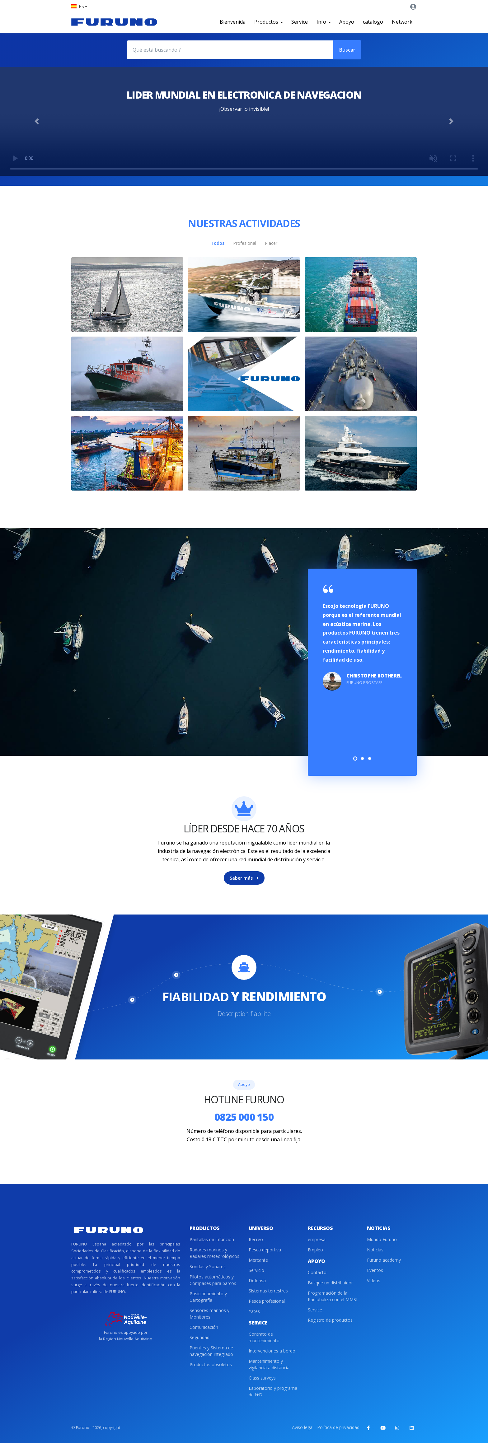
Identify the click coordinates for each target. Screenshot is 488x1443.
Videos (373, 1280)
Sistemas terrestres (268, 1291)
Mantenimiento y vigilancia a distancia (269, 1364)
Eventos (375, 1270)
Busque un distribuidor (330, 1283)
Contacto (317, 1272)
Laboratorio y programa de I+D (273, 1391)
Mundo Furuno (382, 1239)
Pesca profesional (267, 1301)
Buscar (347, 49)
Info (324, 21)
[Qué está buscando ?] (230, 49)
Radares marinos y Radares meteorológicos (214, 1253)
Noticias (375, 1250)
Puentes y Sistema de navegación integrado (211, 1351)
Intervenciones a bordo (272, 1351)
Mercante (258, 1260)
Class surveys (262, 1378)
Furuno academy (384, 1260)
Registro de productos (330, 1320)
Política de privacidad (338, 1427)
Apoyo (346, 21)
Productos (268, 21)
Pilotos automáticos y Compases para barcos (213, 1280)
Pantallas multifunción (212, 1239)
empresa (317, 1239)
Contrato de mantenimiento (264, 1337)
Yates (254, 1311)
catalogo (373, 21)
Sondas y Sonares (208, 1266)
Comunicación (204, 1327)
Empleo (315, 1250)
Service (299, 21)
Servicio (256, 1270)
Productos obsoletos (211, 1364)
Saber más (244, 878)
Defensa (257, 1280)
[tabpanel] (362, 638)
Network (402, 21)
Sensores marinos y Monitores (209, 1313)
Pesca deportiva (265, 1250)
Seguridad (199, 1337)
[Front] (114, 21)
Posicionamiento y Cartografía (208, 1297)
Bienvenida (233, 21)
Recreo (256, 1239)
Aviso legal (302, 1427)
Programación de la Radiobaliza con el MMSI (332, 1296)
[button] (79, 6)
